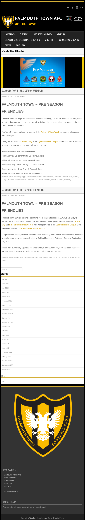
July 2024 (5, 331)
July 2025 (5, 279)
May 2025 (5, 288)
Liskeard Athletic (20, 180)
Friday (4, 180)
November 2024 (7, 314)
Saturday (47, 180)
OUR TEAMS (24, 34)
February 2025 (7, 301)
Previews (17, 177)
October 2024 (6, 318)
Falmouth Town (67, 177)
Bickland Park (31, 177)
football (75, 177)
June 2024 (5, 335)
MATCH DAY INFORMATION (43, 34)
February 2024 (7, 352)
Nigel (23, 96)
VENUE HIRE (49, 39)
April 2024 (5, 344)
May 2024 (5, 339)
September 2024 (7, 322)
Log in (4, 381)
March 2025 (6, 297)
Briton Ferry (27, 142)
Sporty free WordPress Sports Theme (34, 518)
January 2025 (6, 305)
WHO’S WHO (20, 45)
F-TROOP (8, 45)
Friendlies (10, 180)
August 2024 (6, 327)
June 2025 (5, 284)
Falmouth (57, 177)
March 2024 (6, 348)
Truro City (67, 180)
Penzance (30, 180)
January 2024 (6, 357)
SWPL (72, 257)
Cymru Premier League (48, 142)
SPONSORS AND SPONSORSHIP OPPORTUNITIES (22, 39)
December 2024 (7, 309)
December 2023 (7, 361)
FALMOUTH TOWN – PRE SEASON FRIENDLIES (23, 90)
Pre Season (39, 180)
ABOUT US (61, 34)
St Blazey (60, 180)
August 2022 (6, 369)
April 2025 (5, 292)
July (50, 257)
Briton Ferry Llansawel (45, 177)
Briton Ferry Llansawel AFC (21, 225)
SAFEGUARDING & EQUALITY (69, 39)
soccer (53, 180)
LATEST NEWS (10, 34)
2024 (21, 257)
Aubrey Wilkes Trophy (50, 132)
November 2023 (7, 365)
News (11, 177)
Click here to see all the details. (31, 228)
